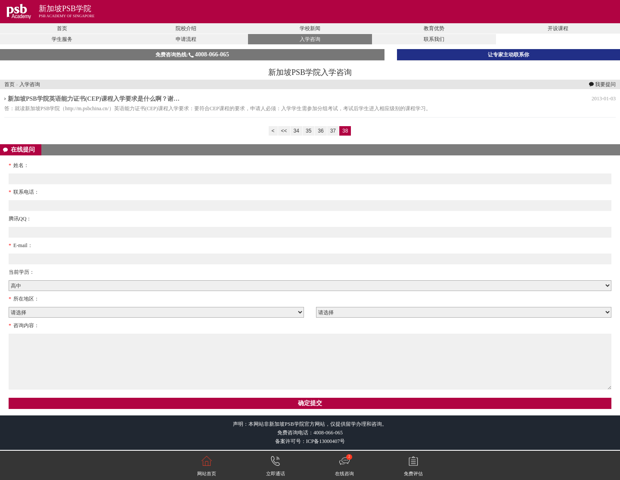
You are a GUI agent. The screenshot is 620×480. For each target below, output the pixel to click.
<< (284, 131)
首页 (62, 28)
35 (308, 131)
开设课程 (558, 28)
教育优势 (434, 28)
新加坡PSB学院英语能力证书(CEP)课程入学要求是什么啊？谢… (94, 99)
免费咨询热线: (192, 54)
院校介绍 (186, 28)
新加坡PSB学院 (65, 8)
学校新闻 (310, 28)
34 (296, 131)
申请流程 (186, 39)
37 (333, 131)
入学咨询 (310, 39)
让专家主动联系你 (508, 55)
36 (320, 131)
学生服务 (62, 39)
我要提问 (605, 84)
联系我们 (434, 39)
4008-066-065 (328, 433)
